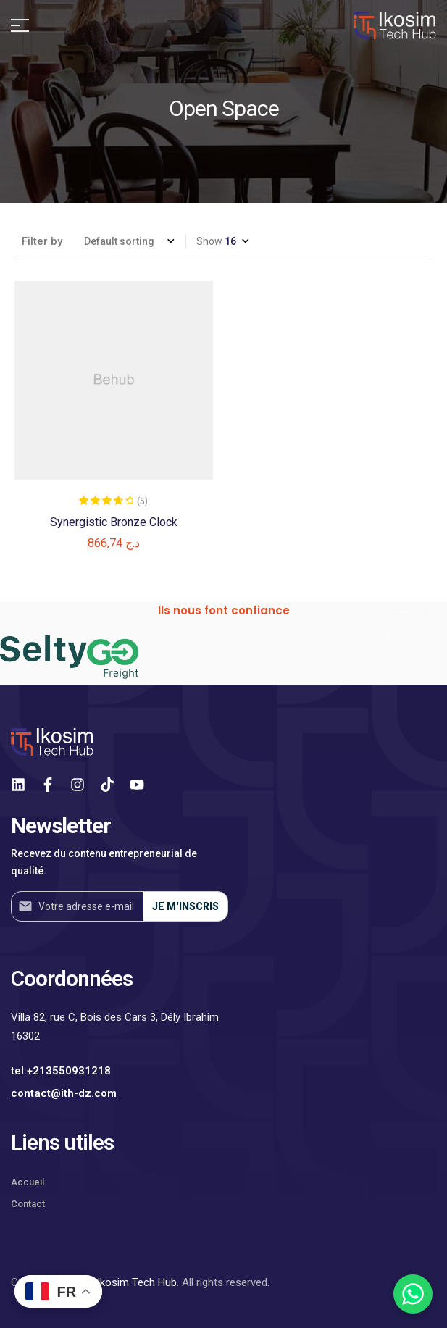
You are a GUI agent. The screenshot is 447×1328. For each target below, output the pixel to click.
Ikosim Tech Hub (137, 1282)
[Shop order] (129, 241)
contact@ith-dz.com (64, 1093)
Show (209, 241)
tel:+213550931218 (61, 1070)
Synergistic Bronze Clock (113, 522)
